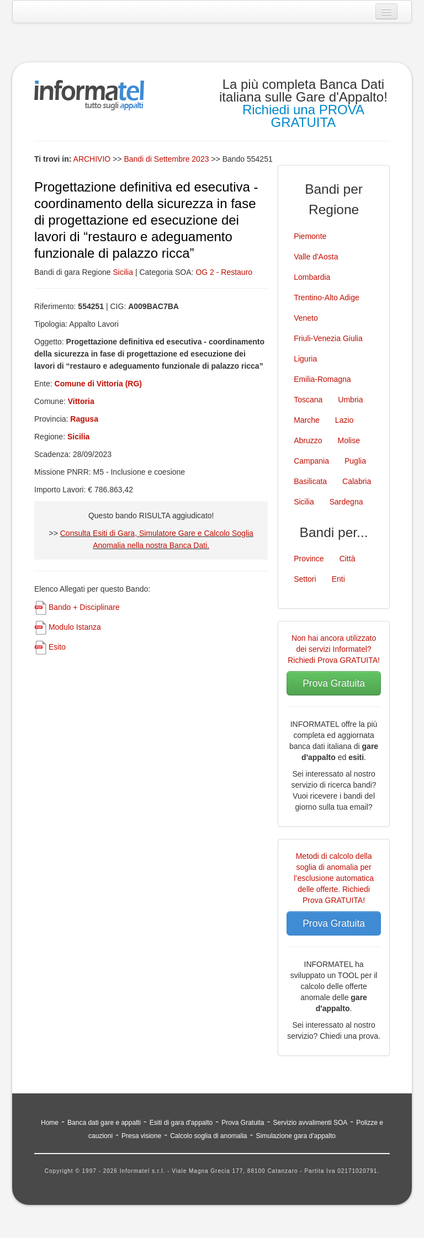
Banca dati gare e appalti (104, 1123)
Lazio (344, 420)
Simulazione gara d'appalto (296, 1136)
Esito (57, 646)
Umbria (350, 399)
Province (309, 558)
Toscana (308, 399)
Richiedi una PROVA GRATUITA (303, 116)
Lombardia (312, 277)
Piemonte (310, 236)
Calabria (356, 481)
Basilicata (310, 481)
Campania (311, 460)
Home (50, 1123)
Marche (307, 420)
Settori (305, 579)
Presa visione (141, 1136)
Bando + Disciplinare (84, 607)
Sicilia (123, 272)
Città (348, 558)
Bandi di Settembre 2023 (167, 159)
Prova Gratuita (334, 683)
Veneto (306, 318)
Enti (338, 579)
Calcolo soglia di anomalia (208, 1136)
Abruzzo (308, 440)
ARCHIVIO (92, 159)
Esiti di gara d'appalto (181, 1123)
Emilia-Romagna (322, 379)
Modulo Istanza (75, 627)
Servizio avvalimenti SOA (310, 1123)
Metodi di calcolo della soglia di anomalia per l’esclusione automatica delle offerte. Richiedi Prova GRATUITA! (334, 878)
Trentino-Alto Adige (326, 297)
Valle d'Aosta (316, 256)
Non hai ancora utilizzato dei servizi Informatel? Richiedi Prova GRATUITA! (334, 649)
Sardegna (346, 501)
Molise (349, 440)
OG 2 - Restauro (223, 272)
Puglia (355, 460)
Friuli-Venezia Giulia (328, 338)
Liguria (305, 358)
